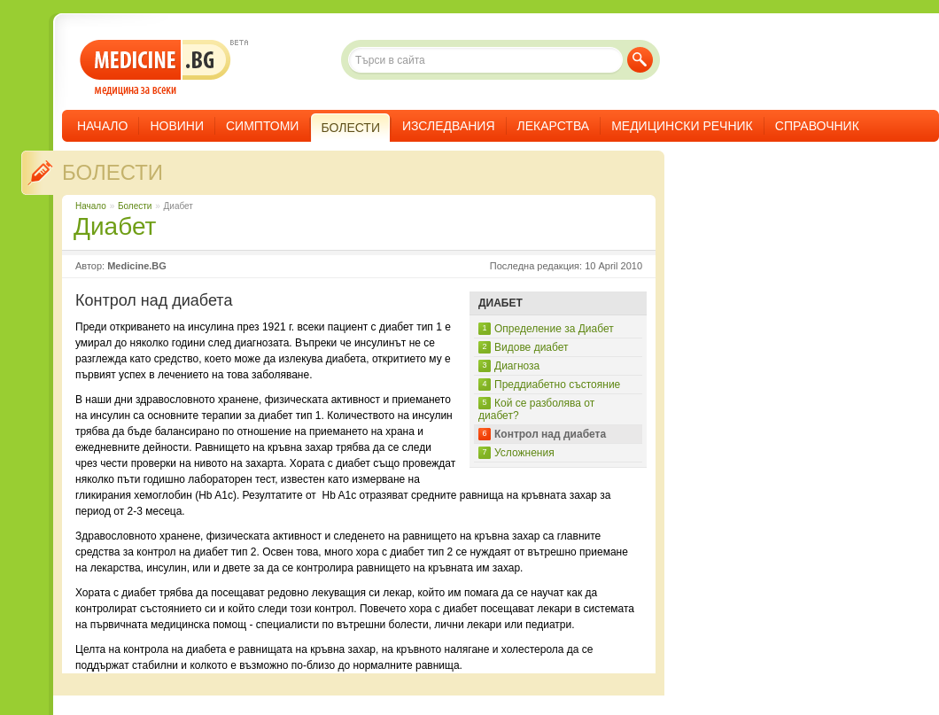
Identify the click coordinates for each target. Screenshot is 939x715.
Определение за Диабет (554, 329)
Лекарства (553, 126)
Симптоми (262, 126)
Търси (640, 60)
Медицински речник (682, 126)
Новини (177, 126)
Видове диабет (531, 347)
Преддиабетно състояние (557, 384)
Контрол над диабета (550, 434)
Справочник (817, 126)
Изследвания (448, 126)
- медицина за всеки (155, 68)
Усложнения (524, 453)
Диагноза (516, 366)
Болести (112, 172)
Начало (102, 126)
